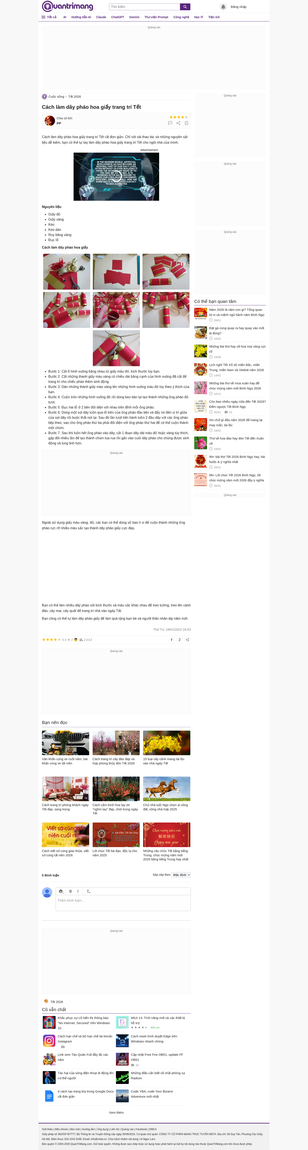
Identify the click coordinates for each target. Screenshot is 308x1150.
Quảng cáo (127, 1129)
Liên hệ (114, 1129)
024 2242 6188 (72, 1139)
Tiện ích (214, 17)
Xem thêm (116, 1112)
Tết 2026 (74, 96)
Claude (101, 17)
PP (59, 123)
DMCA (153, 1129)
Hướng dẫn (88, 1129)
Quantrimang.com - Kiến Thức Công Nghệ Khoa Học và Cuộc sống (67, 6)
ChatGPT (117, 17)
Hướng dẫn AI (81, 17)
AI (64, 17)
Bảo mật (75, 1129)
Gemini (134, 17)
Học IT (198, 17)
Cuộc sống (56, 96)
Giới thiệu (47, 1129)
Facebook (141, 1129)
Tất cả (51, 17)
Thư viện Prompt (156, 17)
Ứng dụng (102, 1129)
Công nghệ (181, 17)
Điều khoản (61, 1129)
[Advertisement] (154, 60)
